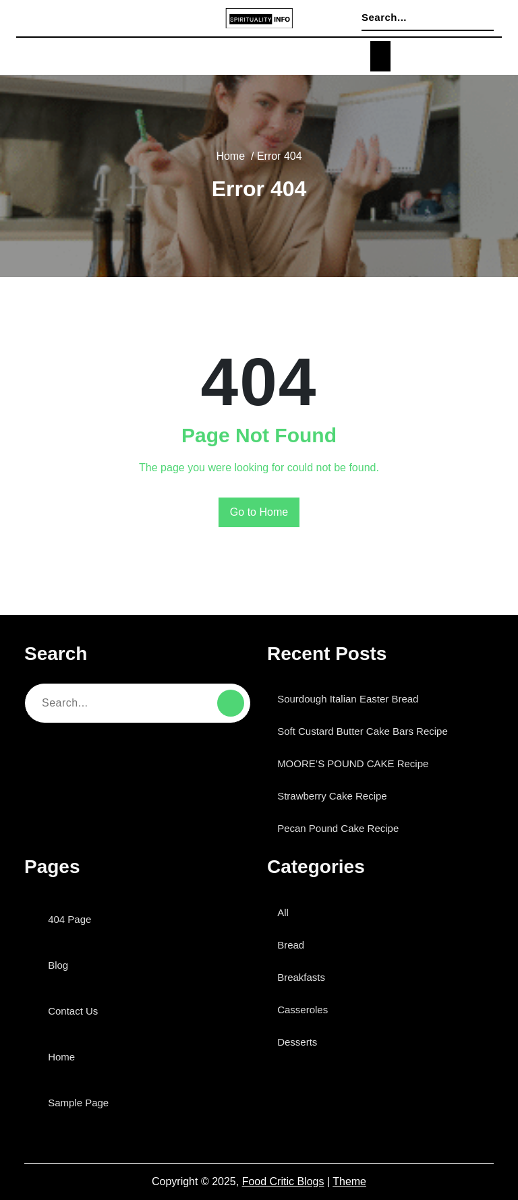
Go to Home (259, 512)
